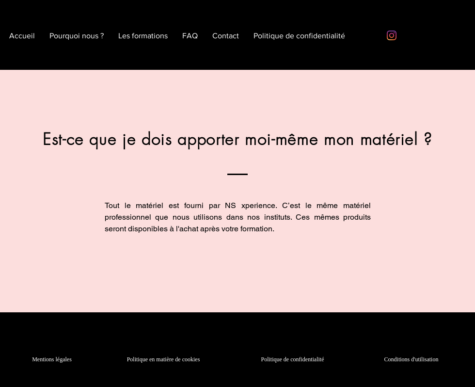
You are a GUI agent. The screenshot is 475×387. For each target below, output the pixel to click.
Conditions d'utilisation (411, 359)
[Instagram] (391, 35)
